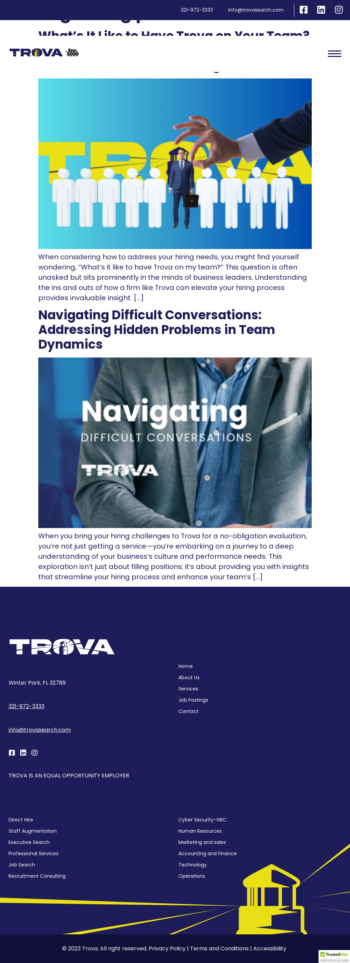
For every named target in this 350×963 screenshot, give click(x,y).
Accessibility (269, 948)
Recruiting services (40, 794)
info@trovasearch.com (40, 730)
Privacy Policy (167, 948)
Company (194, 641)
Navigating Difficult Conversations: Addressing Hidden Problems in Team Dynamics (156, 329)
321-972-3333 (26, 706)
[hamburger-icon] (334, 53)
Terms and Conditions (219, 948)
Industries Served (206, 794)
